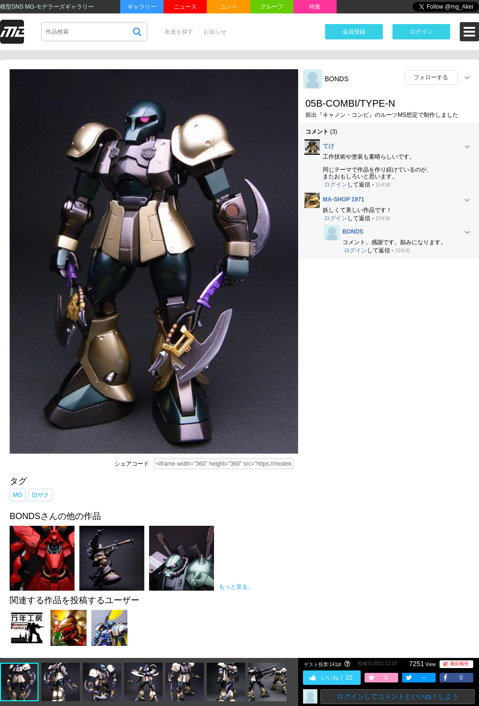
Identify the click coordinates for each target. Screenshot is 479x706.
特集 (315, 6)
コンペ (228, 6)
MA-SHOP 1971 (343, 200)
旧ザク (40, 495)
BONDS (337, 79)
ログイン (421, 31)
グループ (271, 6)
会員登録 (354, 31)
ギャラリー (141, 6)
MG (17, 495)
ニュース (185, 6)
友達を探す (178, 31)
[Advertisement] (388, 335)
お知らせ (215, 31)
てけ (328, 146)
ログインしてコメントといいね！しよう (397, 696)
